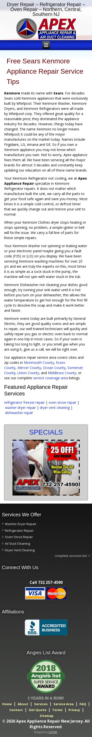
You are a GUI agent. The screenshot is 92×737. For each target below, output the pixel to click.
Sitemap (46, 716)
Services (41, 704)
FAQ (82, 704)
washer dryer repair (20, 407)
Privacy (74, 710)
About (23, 704)
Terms (57, 710)
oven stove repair (62, 402)
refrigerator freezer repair (24, 402)
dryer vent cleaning (55, 407)
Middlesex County (62, 372)
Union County (28, 372)
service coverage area (50, 378)
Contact (16, 710)
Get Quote (37, 710)
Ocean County (54, 367)
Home (7, 704)
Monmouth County (39, 362)
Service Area (63, 704)
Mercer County (29, 367)
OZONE (53, 732)
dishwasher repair (19, 412)
